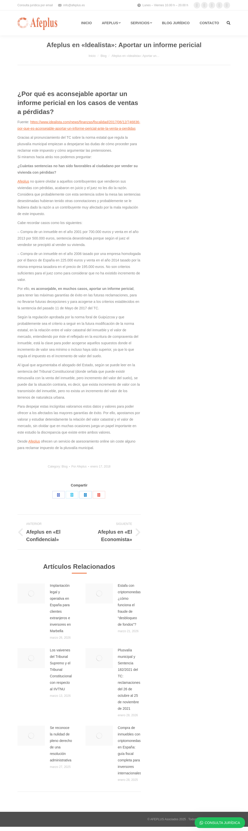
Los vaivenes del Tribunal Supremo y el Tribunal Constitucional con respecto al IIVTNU (61, 669)
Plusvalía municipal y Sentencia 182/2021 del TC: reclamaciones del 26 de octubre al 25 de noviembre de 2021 (129, 679)
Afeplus (23, 181)
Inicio (91, 56)
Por (78, 466)
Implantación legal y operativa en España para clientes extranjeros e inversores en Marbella (60, 608)
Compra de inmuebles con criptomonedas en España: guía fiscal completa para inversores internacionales (129, 750)
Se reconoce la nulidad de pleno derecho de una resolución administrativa (61, 744)
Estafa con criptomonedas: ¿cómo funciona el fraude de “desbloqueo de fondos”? (130, 605)
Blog (103, 56)
